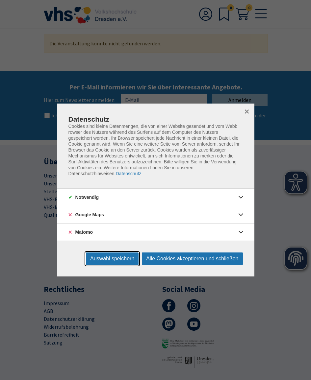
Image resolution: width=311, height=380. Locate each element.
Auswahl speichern (112, 258)
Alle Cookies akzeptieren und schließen (192, 258)
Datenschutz (128, 173)
